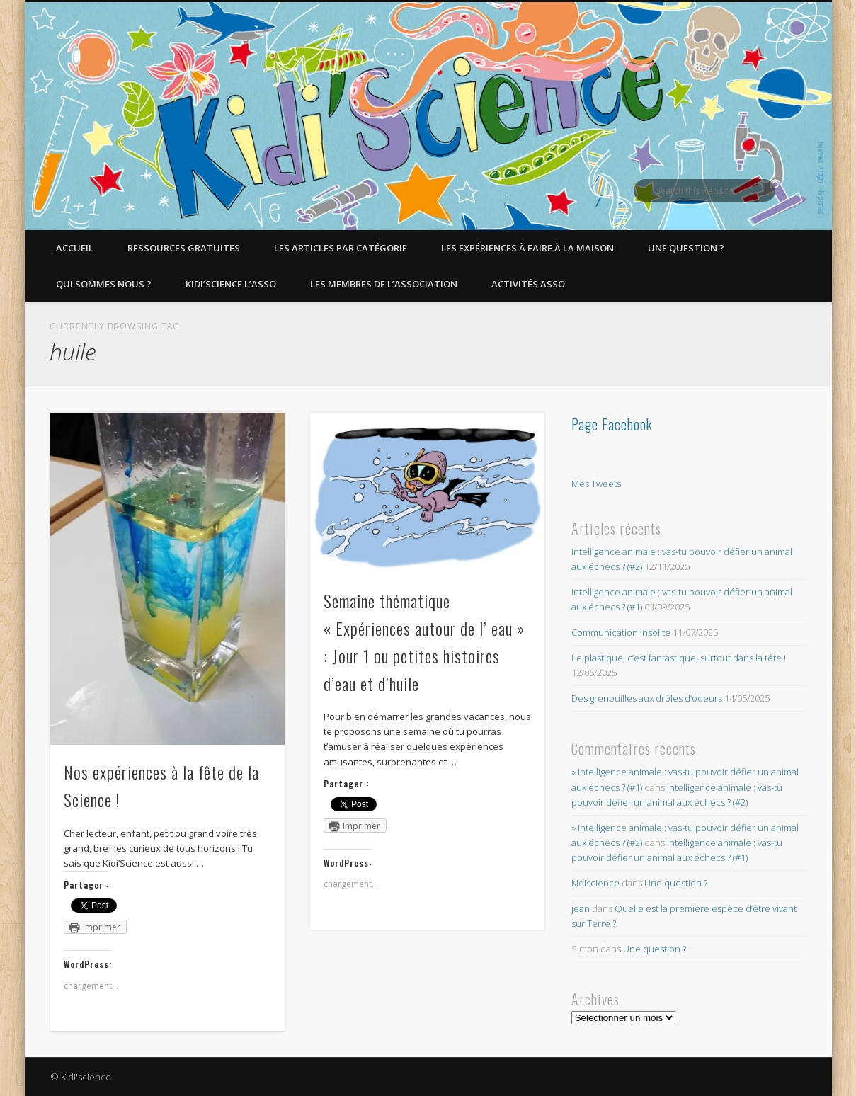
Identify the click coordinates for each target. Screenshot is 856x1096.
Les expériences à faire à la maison (527, 247)
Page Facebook (612, 424)
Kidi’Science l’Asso (231, 284)
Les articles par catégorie (340, 247)
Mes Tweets (596, 483)
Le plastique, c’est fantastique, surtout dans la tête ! (678, 657)
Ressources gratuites (183, 247)
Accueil (74, 247)
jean (580, 908)
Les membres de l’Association (383, 284)
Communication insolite (620, 632)
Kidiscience (595, 883)
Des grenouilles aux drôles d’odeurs (646, 698)
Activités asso (528, 284)
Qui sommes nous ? (104, 284)
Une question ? (686, 247)
